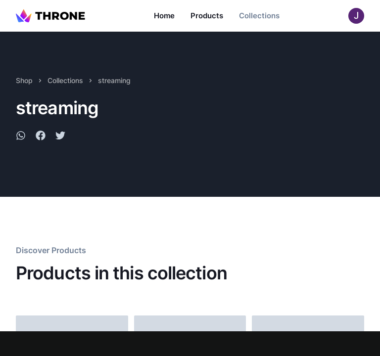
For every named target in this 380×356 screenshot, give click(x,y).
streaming (114, 80)
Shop (24, 80)
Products (206, 15)
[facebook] (41, 137)
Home (164, 15)
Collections (259, 15)
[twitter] (60, 137)
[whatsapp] (21, 137)
